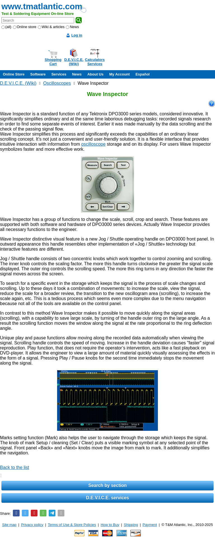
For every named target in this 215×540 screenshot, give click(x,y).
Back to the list (14, 467)
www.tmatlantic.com (41, 6)
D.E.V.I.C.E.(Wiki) (73, 62)
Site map (9, 525)
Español (142, 74)
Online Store (13, 74)
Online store (24, 27)
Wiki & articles (51, 27)
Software (38, 74)
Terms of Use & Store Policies (72, 525)
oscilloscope (93, 144)
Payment (149, 525)
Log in (76, 35)
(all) (6, 27)
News (72, 27)
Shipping (131, 525)
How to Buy (110, 525)
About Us (95, 74)
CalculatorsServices (95, 62)
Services (58, 74)
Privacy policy (32, 525)
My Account (119, 74)
